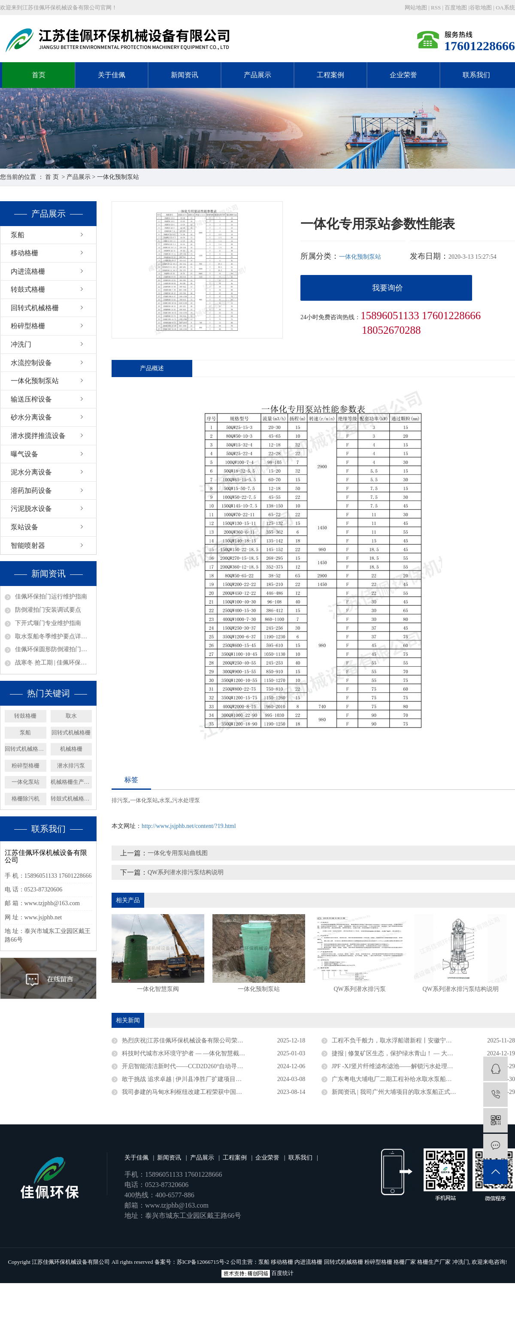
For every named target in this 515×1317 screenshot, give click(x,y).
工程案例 (330, 75)
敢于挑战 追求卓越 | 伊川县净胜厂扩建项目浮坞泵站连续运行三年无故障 (213, 1079)
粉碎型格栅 (28, 325)
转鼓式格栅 (28, 289)
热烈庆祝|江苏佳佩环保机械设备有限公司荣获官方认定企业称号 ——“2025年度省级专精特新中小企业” (213, 1040)
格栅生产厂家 (434, 1262)
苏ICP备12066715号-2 (203, 1262)
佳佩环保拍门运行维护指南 (51, 596)
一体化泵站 (25, 782)
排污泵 (120, 800)
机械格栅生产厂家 (71, 782)
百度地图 (456, 7)
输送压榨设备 (31, 399)
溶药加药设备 (31, 490)
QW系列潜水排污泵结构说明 (186, 872)
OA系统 (505, 7)
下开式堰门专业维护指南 (48, 623)
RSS (436, 7)
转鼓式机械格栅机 (71, 798)
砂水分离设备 (31, 417)
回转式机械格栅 (35, 307)
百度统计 (282, 1273)
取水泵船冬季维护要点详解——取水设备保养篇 (53, 636)
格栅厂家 (405, 1262)
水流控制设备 (31, 362)
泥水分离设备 (31, 472)
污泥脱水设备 (31, 508)
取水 (71, 716)
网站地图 (416, 7)
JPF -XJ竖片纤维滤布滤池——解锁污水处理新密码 (398, 1066)
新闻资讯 (184, 75)
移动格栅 (24, 253)
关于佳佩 (111, 75)
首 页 (52, 177)
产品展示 (257, 75)
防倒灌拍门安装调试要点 (48, 610)
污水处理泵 (186, 800)
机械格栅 (71, 749)
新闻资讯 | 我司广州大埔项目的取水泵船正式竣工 (397, 1092)
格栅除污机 (25, 798)
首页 (38, 75)
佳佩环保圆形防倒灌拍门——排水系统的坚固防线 (53, 649)
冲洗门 (21, 344)
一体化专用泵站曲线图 (178, 853)
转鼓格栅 (25, 716)
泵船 (17, 235)
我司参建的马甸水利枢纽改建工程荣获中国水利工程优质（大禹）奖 (212, 1092)
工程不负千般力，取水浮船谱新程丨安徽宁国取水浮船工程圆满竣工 (422, 1040)
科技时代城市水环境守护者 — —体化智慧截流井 (186, 1053)
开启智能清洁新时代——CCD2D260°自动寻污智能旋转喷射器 (203, 1066)
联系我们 (476, 75)
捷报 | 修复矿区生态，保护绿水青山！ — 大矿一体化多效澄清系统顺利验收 (423, 1053)
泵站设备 (24, 527)
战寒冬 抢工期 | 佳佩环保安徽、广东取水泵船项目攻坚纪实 (53, 662)
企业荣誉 (403, 75)
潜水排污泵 (71, 765)
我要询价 (387, 288)
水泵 (164, 800)
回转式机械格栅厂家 (25, 749)
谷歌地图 (481, 7)
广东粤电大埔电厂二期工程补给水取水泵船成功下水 (401, 1079)
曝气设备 (24, 454)
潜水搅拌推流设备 (38, 435)
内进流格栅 (28, 271)
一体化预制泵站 (118, 177)
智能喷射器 (28, 545)
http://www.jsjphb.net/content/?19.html (189, 826)
